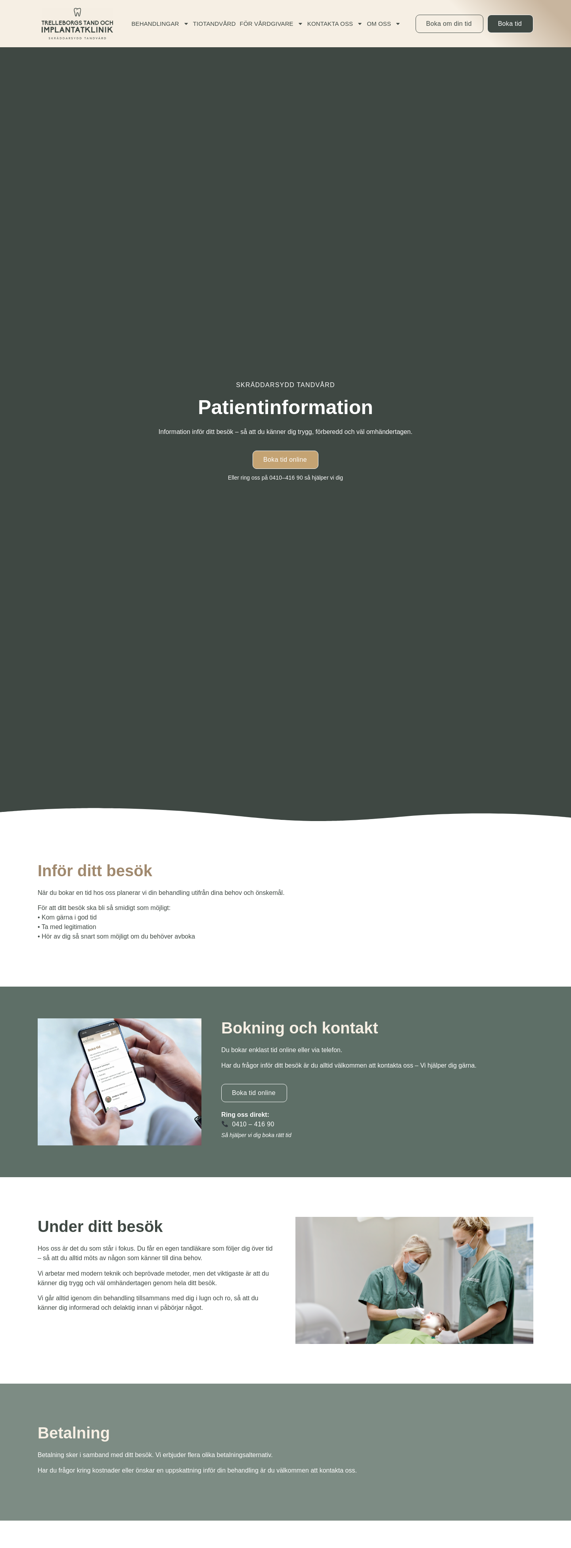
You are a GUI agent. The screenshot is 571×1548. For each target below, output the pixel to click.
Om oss (384, 24)
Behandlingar (160, 24)
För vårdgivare (271, 24)
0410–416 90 (286, 477)
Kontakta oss (335, 24)
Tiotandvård (214, 23)
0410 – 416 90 (253, 1124)
